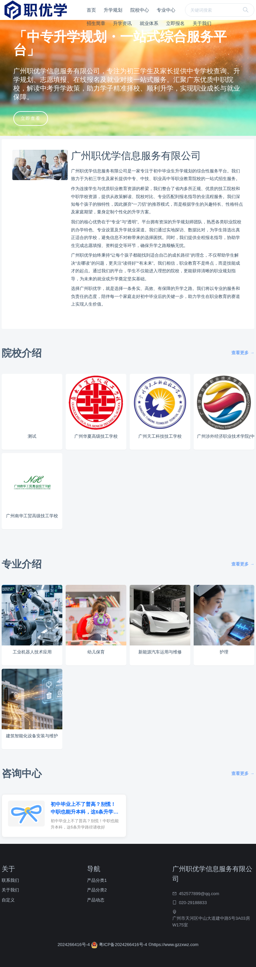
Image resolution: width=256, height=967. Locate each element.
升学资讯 (122, 23)
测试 (32, 436)
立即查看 (31, 118)
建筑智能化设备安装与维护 (32, 735)
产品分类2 (97, 889)
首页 (91, 10)
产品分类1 (97, 880)
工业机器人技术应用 (32, 651)
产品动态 (95, 899)
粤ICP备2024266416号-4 (119, 944)
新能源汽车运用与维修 (160, 651)
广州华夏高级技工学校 (96, 436)
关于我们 (202, 23)
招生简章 (96, 23)
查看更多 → (242, 352)
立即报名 (175, 23)
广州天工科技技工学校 (160, 436)
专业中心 (166, 10)
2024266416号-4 (74, 944)
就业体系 (149, 23)
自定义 (8, 899)
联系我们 (10, 880)
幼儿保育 (96, 651)
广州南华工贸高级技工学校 (32, 515)
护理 (224, 651)
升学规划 (113, 10)
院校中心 (139, 10)
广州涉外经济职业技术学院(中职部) (225, 436)
